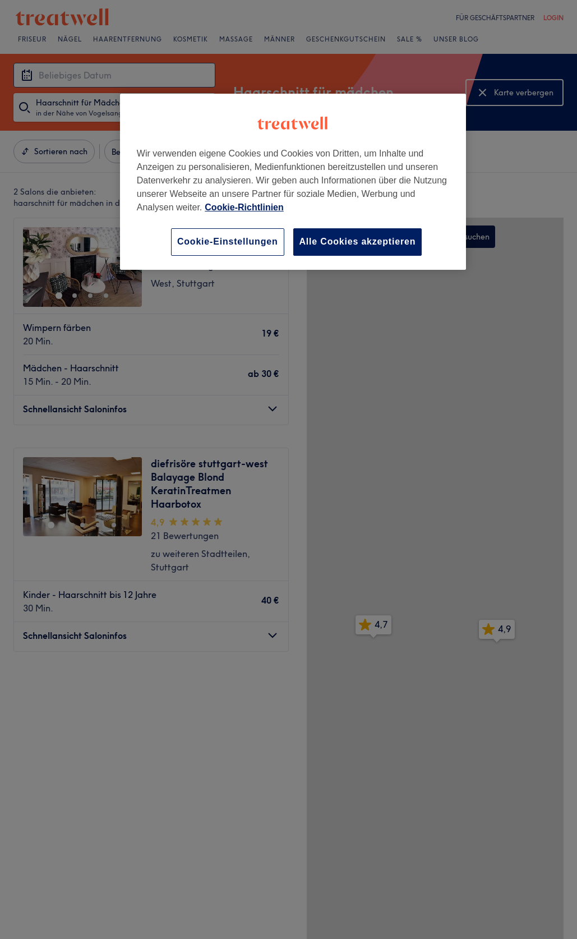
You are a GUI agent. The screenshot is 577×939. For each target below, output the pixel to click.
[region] (293, 181)
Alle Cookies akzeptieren (357, 241)
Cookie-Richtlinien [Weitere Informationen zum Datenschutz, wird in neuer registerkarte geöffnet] (244, 207)
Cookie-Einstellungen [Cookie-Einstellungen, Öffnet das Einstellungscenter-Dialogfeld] (227, 241)
